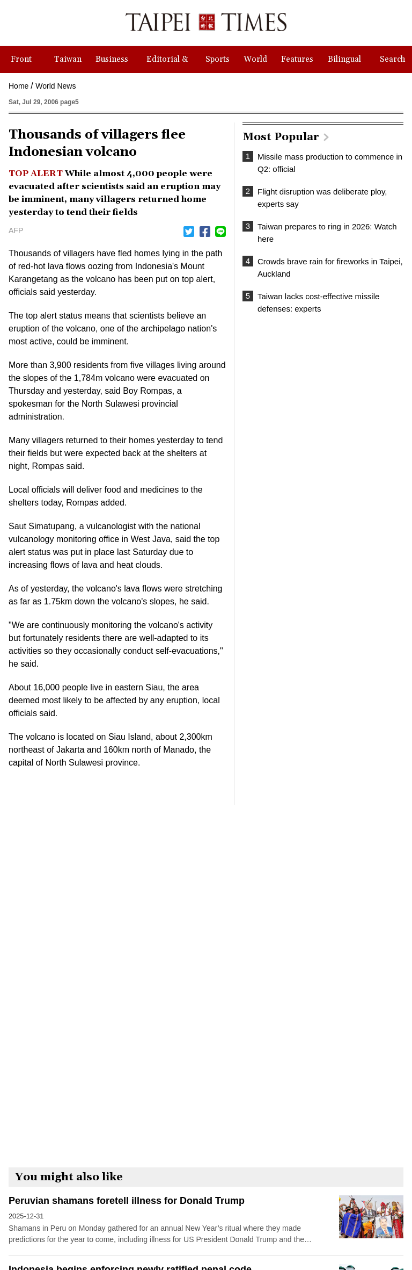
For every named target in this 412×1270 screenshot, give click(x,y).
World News (55, 86)
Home (18, 86)
